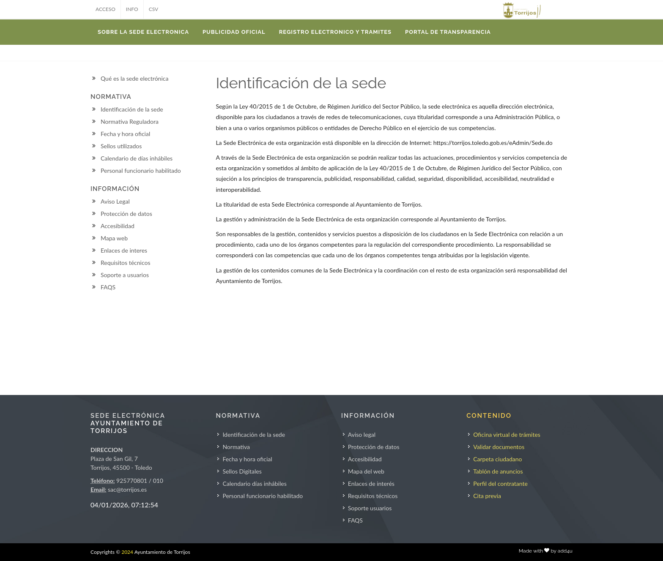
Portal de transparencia (448, 32)
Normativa (236, 446)
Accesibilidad (117, 225)
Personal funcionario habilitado (141, 170)
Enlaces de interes (124, 250)
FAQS (108, 287)
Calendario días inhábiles (254, 483)
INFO (132, 9)
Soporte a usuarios (125, 274)
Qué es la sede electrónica (134, 78)
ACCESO (105, 9)
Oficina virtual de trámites (506, 434)
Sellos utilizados (121, 146)
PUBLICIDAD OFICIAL (234, 32)
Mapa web (114, 238)
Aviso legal (361, 434)
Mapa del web (366, 471)
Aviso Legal (115, 201)
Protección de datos (126, 213)
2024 (127, 552)
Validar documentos (498, 446)
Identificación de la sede (132, 109)
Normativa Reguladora (130, 121)
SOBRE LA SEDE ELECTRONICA (143, 32)
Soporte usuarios (370, 508)
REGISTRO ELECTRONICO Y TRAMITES (335, 32)
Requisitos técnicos (126, 262)
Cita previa (487, 495)
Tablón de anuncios (498, 471)
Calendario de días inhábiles (137, 158)
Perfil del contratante (500, 483)
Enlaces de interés (371, 483)
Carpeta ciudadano (497, 459)
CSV (154, 9)
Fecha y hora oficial (125, 133)
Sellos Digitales (241, 471)
